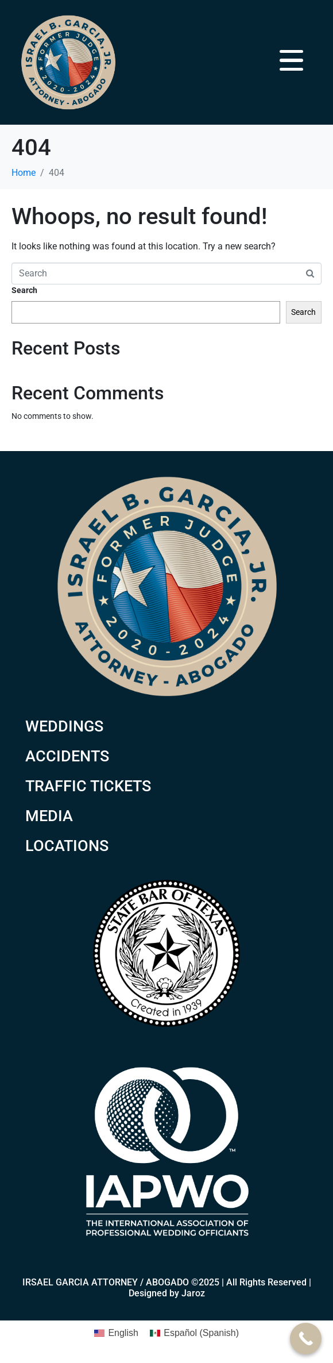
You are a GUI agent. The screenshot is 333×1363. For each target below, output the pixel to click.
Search (24, 290)
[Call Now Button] (306, 1338)
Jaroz (193, 1293)
